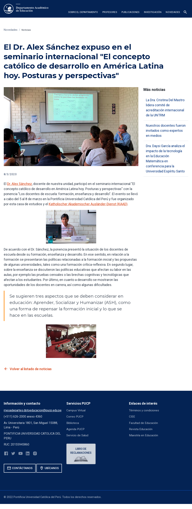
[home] (26, 9)
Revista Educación (141, 429)
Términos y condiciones (144, 410)
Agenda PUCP (75, 429)
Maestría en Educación (144, 435)
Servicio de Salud (77, 435)
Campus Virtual (76, 410)
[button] (83, 13)
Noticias (27, 29)
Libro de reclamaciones (81, 451)
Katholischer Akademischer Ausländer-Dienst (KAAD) (88, 204)
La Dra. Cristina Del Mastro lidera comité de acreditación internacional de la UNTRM (165, 107)
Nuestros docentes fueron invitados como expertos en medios (166, 131)
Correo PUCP (75, 416)
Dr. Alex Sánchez (19, 184)
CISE (132, 416)
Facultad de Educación (143, 423)
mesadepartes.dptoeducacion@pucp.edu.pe (33, 410)
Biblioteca (73, 423)
